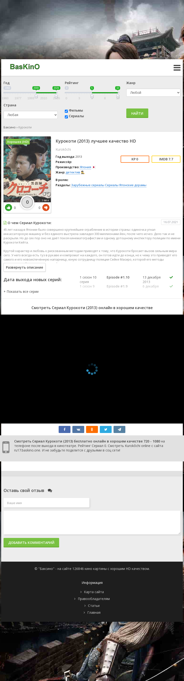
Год (7, 83)
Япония (85, 167)
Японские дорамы (132, 185)
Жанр (131, 83)
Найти (137, 113)
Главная (94, 612)
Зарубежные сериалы (87, 185)
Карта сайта (94, 592)
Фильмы (76, 110)
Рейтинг (72, 83)
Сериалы (76, 116)
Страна (10, 105)
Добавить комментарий (31, 542)
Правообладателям (94, 598)
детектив (73, 172)
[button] (21, 291)
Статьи (94, 605)
